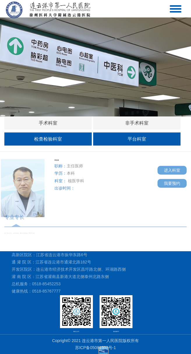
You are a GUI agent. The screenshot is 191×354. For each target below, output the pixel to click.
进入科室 (172, 169)
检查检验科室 (48, 139)
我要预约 (172, 182)
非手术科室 (136, 123)
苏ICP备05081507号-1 (95, 347)
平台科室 (137, 139)
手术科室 (48, 123)
